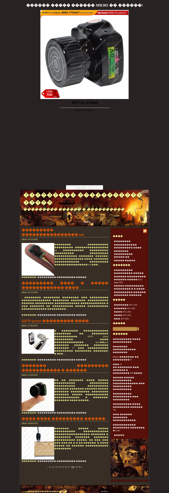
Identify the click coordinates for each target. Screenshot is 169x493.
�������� (122, 241)
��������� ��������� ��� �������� (125, 397)
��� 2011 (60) (121, 319)
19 (77, 467)
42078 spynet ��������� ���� (55, 321)
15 (63, 467)
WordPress (104, 491)
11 (50, 467)
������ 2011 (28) (124, 308)
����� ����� (124, 260)
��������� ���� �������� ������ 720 (128, 407)
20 (80, 467)
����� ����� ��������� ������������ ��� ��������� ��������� (129, 383)
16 (66, 467)
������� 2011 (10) (125, 305)
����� (119, 323)
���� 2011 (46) (122, 312)
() (73, 467)
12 (53, 467)
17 (69, 467)
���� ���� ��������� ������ (63, 419)
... (47, 467)
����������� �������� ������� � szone (129, 428)
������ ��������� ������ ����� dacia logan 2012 (130, 279)
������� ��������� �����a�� (123, 254)
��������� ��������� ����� (61, 277)
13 (56, 467)
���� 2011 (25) (122, 315)
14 (59, 467)
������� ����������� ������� (124, 349)
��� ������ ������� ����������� (124, 417)
